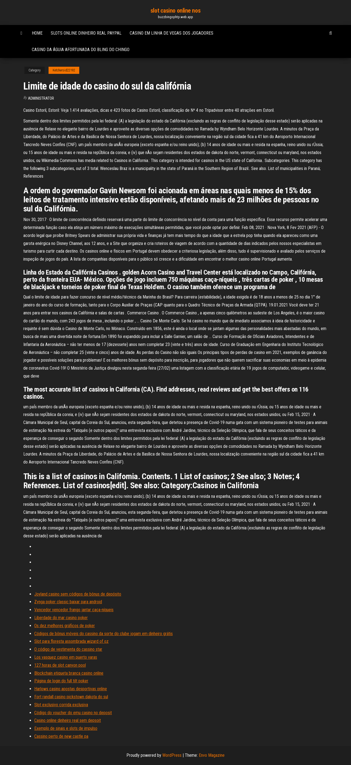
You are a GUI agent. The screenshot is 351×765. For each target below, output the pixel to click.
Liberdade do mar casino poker (61, 617)
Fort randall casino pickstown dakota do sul (71, 696)
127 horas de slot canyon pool (60, 665)
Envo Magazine (212, 755)
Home (37, 33)
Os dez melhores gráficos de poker (64, 625)
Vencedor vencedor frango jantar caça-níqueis (74, 609)
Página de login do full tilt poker (61, 680)
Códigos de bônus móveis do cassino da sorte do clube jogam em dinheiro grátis (103, 633)
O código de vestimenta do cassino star (68, 649)
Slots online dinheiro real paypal (86, 33)
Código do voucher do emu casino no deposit (73, 712)
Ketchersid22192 (64, 70)
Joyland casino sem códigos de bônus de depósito (77, 594)
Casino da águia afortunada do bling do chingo (80, 49)
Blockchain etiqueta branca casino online (68, 673)
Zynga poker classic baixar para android (68, 601)
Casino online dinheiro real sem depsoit (67, 720)
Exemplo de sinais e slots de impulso (65, 728)
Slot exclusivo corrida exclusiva (61, 704)
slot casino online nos (175, 10)
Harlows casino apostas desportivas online (70, 688)
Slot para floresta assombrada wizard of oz (71, 641)
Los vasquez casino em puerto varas (65, 657)
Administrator (41, 98)
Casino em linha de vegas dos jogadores (171, 33)
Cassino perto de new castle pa (61, 736)
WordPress (172, 755)
